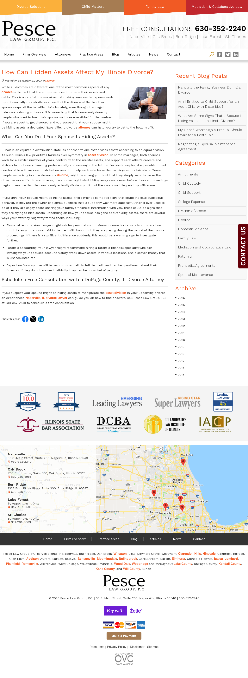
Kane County (105, 568)
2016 (179, 367)
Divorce (50, 80)
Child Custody (189, 183)
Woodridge (140, 563)
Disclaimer (137, 646)
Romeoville (30, 563)
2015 (179, 374)
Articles (134, 54)
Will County (131, 568)
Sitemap (153, 646)
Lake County (183, 563)
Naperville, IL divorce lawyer (46, 298)
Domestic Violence (193, 229)
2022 (180, 325)
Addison (32, 558)
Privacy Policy (116, 646)
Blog (115, 54)
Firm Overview (34, 54)
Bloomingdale (106, 558)
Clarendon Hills (189, 553)
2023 (180, 318)
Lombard (231, 558)
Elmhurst (178, 558)
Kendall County (230, 563)
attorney (84, 127)
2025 (180, 304)
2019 (179, 346)
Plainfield (13, 563)
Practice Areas (91, 54)
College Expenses (192, 202)
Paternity (185, 256)
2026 (180, 297)
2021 (179, 332)
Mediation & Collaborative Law (217, 6)
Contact (173, 54)
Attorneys (63, 54)
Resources (97, 646)
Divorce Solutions (31, 6)
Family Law (155, 6)
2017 (180, 360)
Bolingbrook (128, 558)
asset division (98, 155)
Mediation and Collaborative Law (204, 247)
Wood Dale (122, 563)
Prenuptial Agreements (196, 265)
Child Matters (93, 6)
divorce (7, 92)
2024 (180, 311)
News (153, 54)
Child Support (189, 192)
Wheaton (120, 553)
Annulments (188, 174)
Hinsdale (209, 553)
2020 (180, 339)
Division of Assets (192, 211)
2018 (179, 353)
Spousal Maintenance (195, 275)
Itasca (218, 558)
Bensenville (86, 558)
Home (9, 54)
